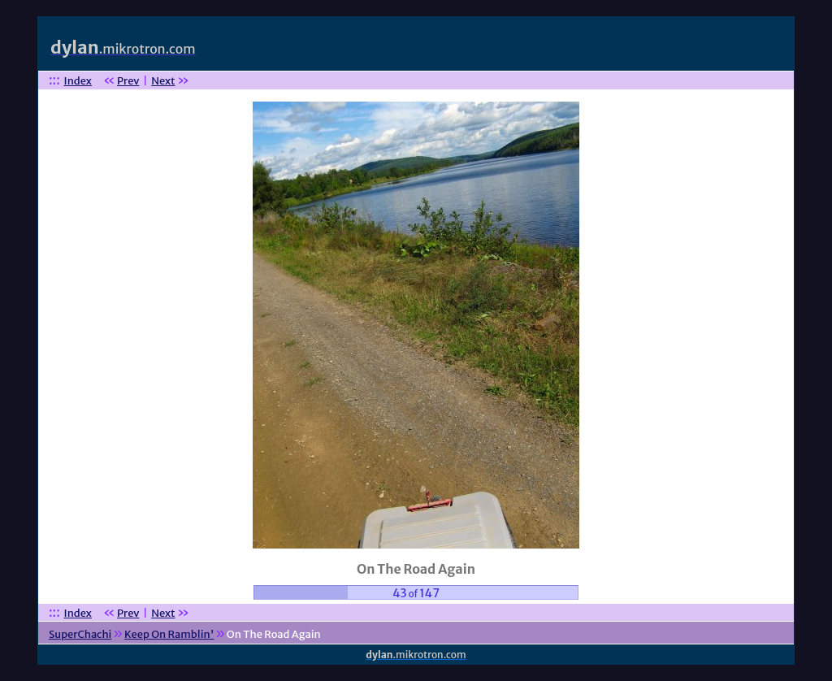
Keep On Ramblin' (169, 634)
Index (78, 81)
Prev (128, 81)
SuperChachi (80, 634)
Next (163, 81)
